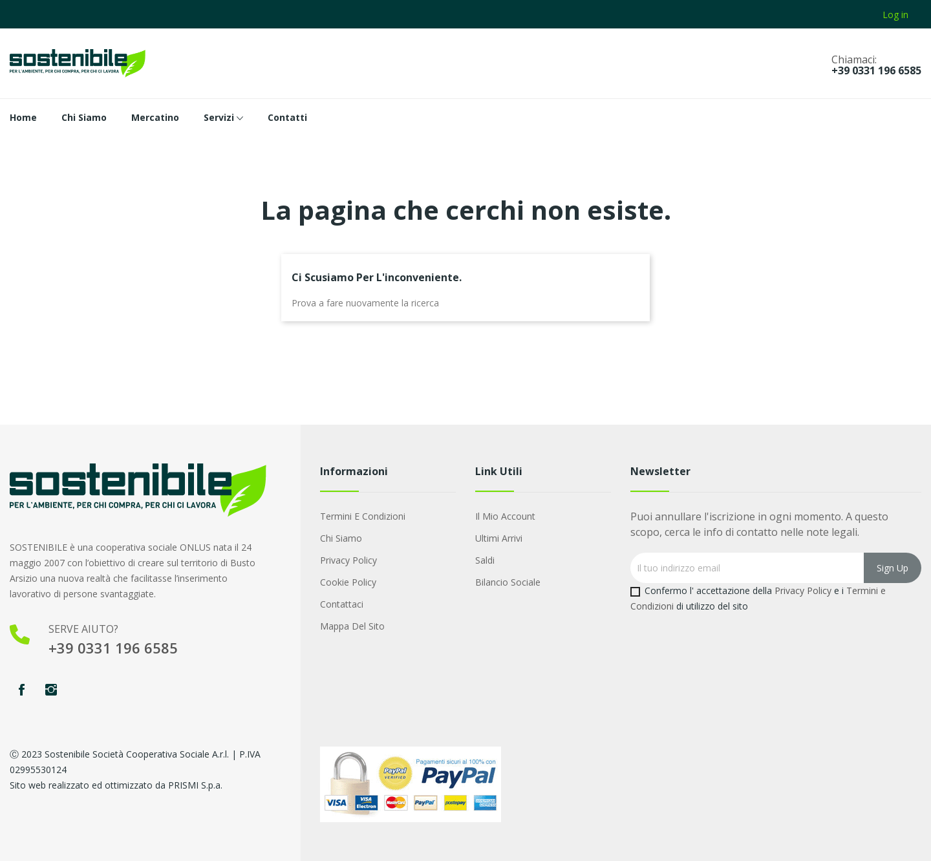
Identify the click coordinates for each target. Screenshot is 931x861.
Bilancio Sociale (507, 582)
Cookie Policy (348, 582)
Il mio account (505, 516)
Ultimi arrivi (498, 538)
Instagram (51, 689)
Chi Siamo (341, 538)
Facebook (21, 689)
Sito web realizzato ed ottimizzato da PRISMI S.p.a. (116, 785)
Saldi (485, 560)
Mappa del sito (352, 626)
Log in (895, 14)
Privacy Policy (348, 560)
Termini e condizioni (362, 516)
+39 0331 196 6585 (876, 70)
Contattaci (341, 604)
